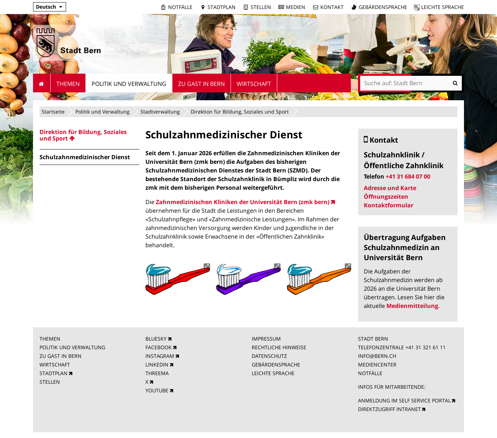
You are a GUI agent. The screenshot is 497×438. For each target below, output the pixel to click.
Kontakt (332, 7)
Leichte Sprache (442, 7)
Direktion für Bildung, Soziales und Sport (240, 111)
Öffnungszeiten (386, 196)
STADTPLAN (54, 373)
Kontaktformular (388, 205)
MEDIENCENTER (377, 364)
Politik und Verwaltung (102, 111)
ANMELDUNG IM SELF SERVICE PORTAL (404, 400)
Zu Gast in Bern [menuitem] (201, 84)
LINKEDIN (156, 364)
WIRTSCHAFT (55, 364)
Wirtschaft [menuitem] (254, 84)
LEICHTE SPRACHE (273, 373)
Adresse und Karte (390, 188)
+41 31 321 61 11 (425, 347)
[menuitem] (89, 135)
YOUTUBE (156, 390)
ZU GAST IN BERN (61, 355)
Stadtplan (222, 7)
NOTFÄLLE (370, 373)
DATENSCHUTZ (269, 355)
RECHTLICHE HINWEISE (279, 347)
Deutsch (46, 6)
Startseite (53, 111)
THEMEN (50, 338)
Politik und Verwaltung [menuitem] (129, 84)
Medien (295, 7)
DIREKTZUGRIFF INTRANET (389, 409)
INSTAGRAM (159, 355)
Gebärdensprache (383, 7)
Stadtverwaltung (160, 111)
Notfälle (180, 7)
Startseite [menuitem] (42, 83)
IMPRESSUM (266, 338)
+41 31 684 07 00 (408, 176)
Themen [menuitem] (68, 84)
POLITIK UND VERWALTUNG (72, 347)
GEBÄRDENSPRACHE (276, 364)
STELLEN (50, 381)
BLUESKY (156, 338)
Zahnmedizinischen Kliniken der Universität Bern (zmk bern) (242, 202)
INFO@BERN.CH (377, 355)
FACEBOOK (158, 347)
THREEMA (157, 373)
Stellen (261, 7)
